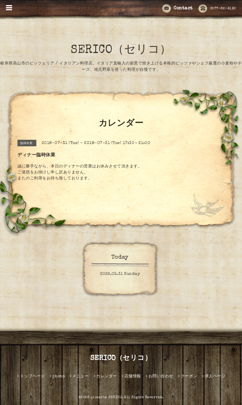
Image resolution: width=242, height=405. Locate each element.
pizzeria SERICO (106, 397)
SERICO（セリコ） (121, 50)
